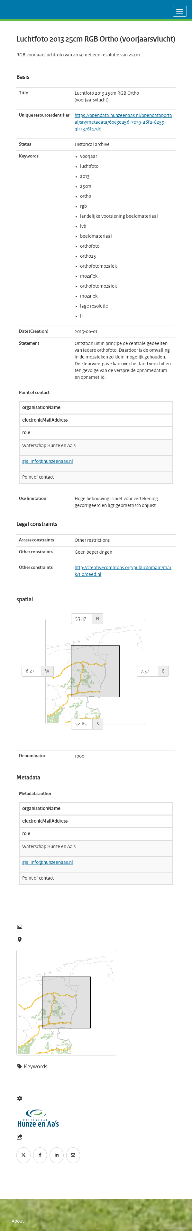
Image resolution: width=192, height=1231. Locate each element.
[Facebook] (40, 1155)
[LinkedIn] (57, 1155)
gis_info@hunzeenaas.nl (47, 461)
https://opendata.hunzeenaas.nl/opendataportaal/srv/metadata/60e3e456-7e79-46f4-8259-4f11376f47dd (123, 122)
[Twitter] (23, 1155)
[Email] (73, 1155)
